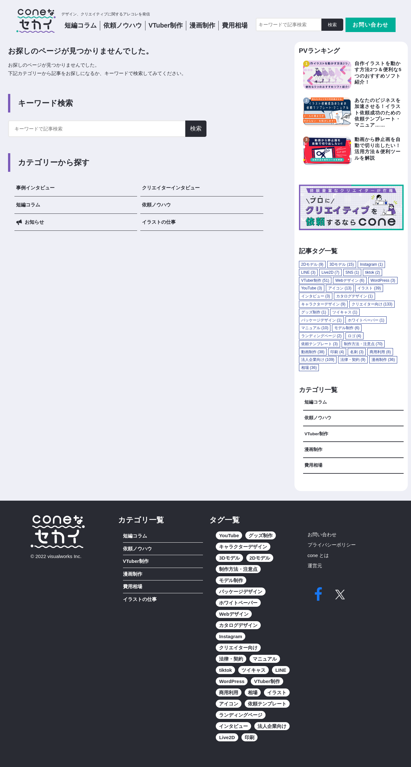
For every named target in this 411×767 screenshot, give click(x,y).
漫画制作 (202, 25)
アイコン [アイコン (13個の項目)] (340, 288)
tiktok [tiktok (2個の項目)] (372, 272)
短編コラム (81, 25)
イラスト (276, 692)
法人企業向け (272, 726)
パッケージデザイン (240, 591)
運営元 (315, 565)
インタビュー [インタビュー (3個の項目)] (315, 296)
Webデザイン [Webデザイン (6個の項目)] (349, 280)
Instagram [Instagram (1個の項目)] (371, 264)
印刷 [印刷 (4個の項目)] (337, 352)
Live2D (227, 737)
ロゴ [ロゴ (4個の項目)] (354, 336)
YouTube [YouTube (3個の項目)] (311, 288)
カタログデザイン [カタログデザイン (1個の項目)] (354, 296)
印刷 (249, 737)
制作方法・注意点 (238, 569)
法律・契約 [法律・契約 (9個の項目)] (352, 359)
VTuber (166, 25)
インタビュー (233, 726)
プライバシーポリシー (332, 544)
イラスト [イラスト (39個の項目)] (369, 288)
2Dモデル (259, 558)
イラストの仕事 (159, 222)
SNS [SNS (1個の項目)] (352, 272)
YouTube (229, 535)
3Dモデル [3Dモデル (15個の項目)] (341, 264)
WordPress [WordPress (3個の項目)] (383, 280)
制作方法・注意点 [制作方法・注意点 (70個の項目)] (363, 344)
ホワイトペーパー (238, 602)
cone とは (318, 555)
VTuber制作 (316, 433)
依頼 (122, 25)
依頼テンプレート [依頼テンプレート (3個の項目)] (319, 344)
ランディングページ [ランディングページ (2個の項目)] (321, 336)
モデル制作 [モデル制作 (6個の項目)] (346, 328)
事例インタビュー (35, 187)
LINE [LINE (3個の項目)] (308, 272)
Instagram (230, 636)
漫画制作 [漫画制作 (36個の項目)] (383, 359)
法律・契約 (231, 659)
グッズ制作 (261, 535)
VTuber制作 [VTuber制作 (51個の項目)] (315, 280)
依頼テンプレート (267, 703)
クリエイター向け (238, 647)
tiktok (225, 670)
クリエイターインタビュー (171, 187)
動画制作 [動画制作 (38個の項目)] (313, 352)
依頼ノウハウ (156, 204)
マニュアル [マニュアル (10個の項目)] (314, 328)
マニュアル (265, 659)
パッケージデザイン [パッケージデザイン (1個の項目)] (321, 320)
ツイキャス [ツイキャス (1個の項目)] (344, 312)
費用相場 (235, 25)
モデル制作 (231, 580)
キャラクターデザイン (243, 546)
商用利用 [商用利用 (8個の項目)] (380, 352)
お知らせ (34, 222)
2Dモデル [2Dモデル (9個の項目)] (312, 264)
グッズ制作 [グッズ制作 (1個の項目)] (313, 312)
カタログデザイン (238, 625)
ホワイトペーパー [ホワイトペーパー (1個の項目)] (366, 320)
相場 (253, 692)
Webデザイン (233, 614)
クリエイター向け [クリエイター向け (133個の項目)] (372, 304)
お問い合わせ (371, 25)
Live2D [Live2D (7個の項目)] (330, 272)
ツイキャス (253, 670)
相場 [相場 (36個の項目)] (309, 367)
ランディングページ (240, 715)
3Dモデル (229, 558)
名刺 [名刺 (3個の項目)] (356, 352)
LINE (280, 670)
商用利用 (228, 692)
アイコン (228, 703)
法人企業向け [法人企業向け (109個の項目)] (317, 359)
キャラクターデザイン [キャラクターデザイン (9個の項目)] (323, 304)
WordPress (231, 681)
